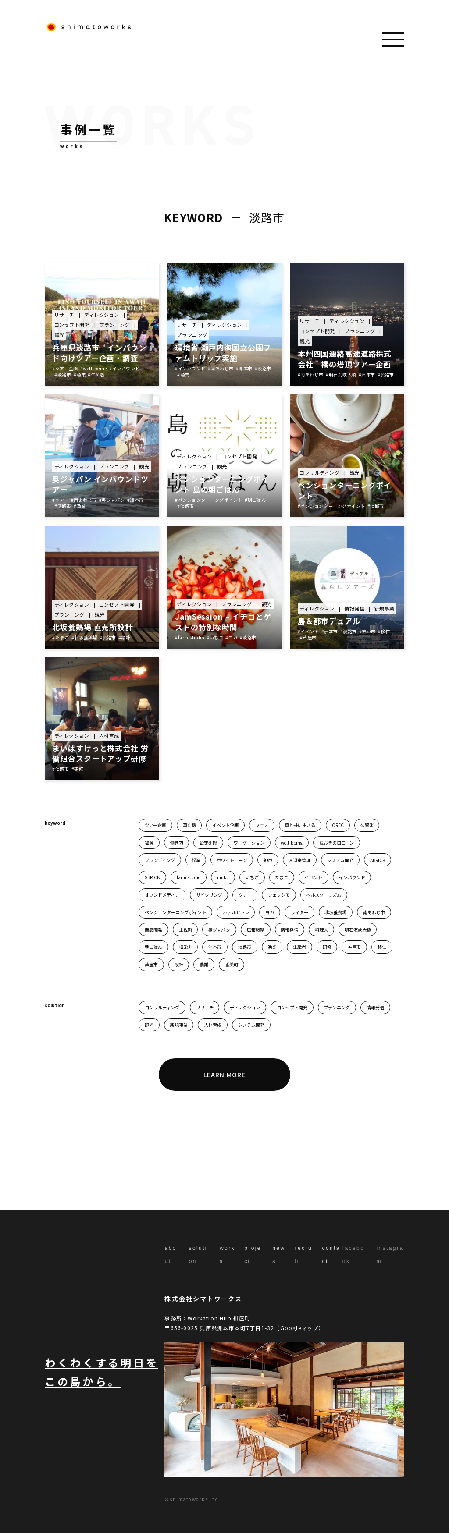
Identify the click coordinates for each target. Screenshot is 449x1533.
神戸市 (354, 947)
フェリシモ (279, 894)
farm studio (189, 877)
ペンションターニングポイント (175, 912)
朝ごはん (153, 947)
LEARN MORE (224, 1074)
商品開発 (153, 929)
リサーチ (205, 1007)
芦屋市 (151, 964)
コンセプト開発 (292, 1007)
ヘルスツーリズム (323, 894)
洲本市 (214, 947)
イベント (313, 877)
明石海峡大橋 (358, 929)
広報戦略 (255, 929)
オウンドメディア (162, 894)
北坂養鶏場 (335, 912)
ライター (299, 912)
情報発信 (289, 929)
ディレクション (245, 1007)
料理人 (321, 929)
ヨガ (269, 912)
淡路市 (244, 947)
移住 (382, 947)
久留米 (367, 825)
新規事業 (179, 1025)
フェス (261, 825)
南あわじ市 (374, 912)
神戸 (268, 860)
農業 (204, 964)
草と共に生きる (300, 825)
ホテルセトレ (236, 912)
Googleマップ (299, 1327)
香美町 (231, 964)
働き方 (176, 842)
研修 (327, 947)
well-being (292, 842)
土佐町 (185, 929)
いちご (252, 877)
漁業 (271, 947)
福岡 (149, 842)
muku (223, 877)
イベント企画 (225, 825)
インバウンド (352, 877)
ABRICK (377, 860)
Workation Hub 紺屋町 (219, 1318)
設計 (179, 964)
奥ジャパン (219, 929)
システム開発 (340, 860)
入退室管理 (299, 860)
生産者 (299, 947)
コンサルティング (162, 1007)
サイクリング (209, 894)
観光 (149, 1025)
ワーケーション (249, 842)
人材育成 (212, 1025)
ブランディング (160, 860)
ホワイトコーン (232, 860)
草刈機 (189, 825)
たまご (281, 877)
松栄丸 (185, 947)
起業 (196, 860)
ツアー (245, 894)
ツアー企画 (155, 825)
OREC (338, 825)
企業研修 (208, 842)
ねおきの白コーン (336, 842)
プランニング (337, 1007)
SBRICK (152, 877)
